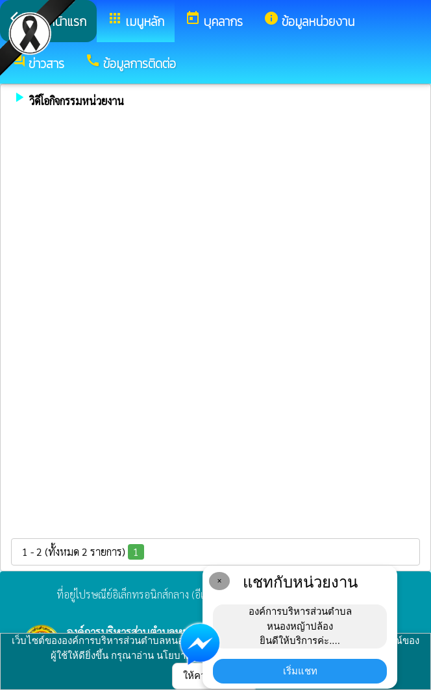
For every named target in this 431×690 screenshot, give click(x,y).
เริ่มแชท (300, 670)
